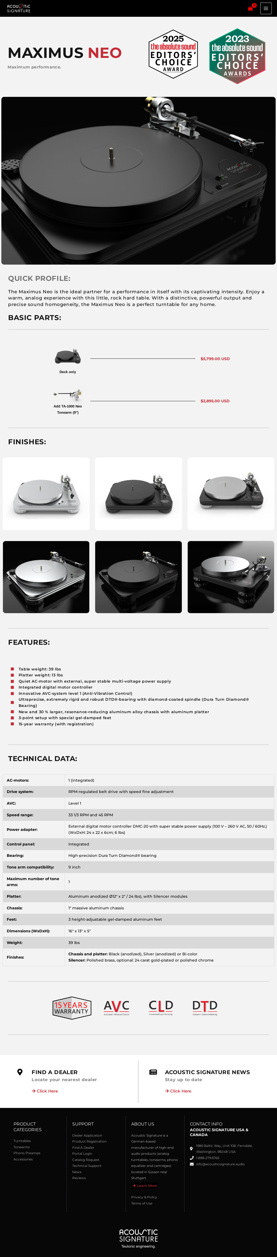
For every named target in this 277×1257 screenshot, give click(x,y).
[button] (8, 580)
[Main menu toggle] (266, 10)
